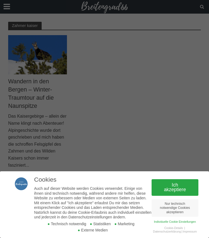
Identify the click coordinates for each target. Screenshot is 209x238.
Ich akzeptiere (175, 187)
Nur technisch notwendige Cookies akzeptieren (175, 208)
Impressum (190, 231)
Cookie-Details (173, 228)
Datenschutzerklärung (167, 231)
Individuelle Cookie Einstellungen (175, 221)
